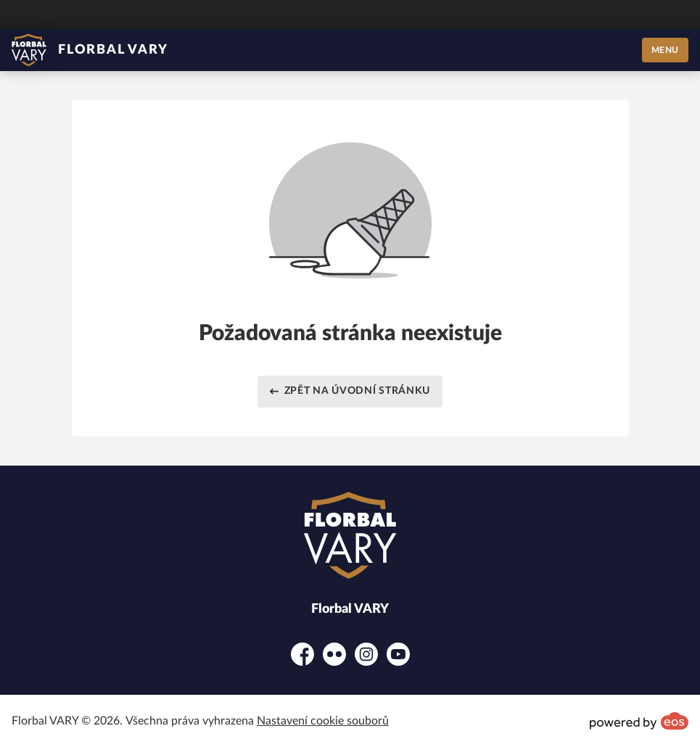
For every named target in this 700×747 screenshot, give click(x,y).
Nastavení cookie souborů (323, 721)
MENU (665, 50)
